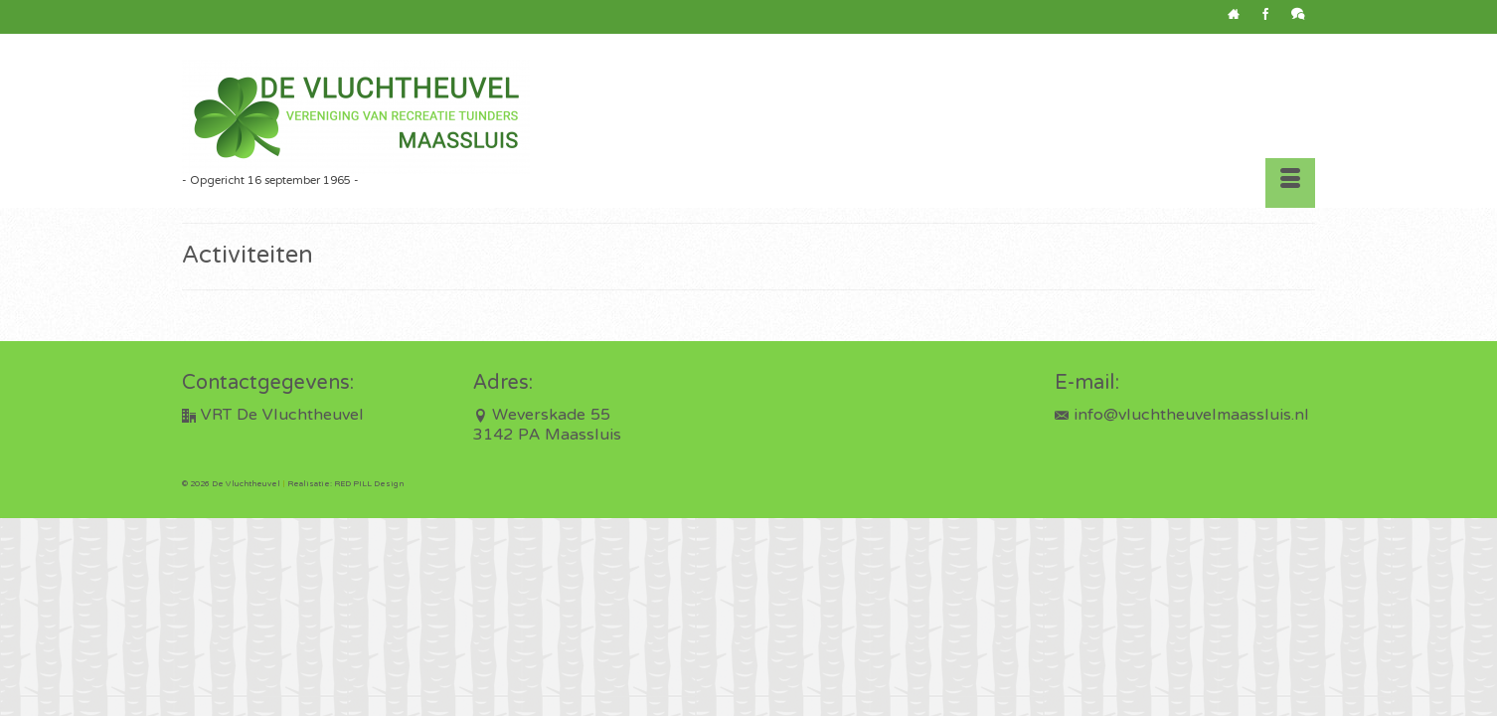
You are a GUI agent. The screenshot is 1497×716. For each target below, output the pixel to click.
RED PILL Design (369, 484)
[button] (960, 135)
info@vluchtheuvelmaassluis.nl (1182, 416)
